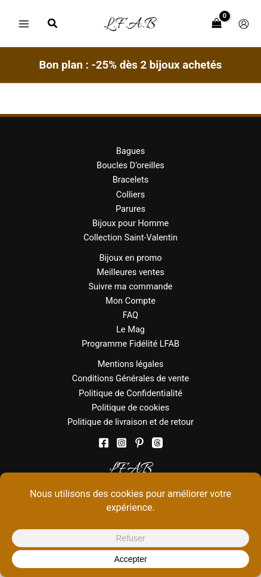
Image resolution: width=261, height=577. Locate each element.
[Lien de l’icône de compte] (243, 23)
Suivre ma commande (130, 286)
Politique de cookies (131, 407)
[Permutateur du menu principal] (24, 23)
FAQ (130, 315)
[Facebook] (103, 442)
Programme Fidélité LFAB (130, 343)
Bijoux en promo (130, 257)
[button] (53, 24)
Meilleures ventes (130, 272)
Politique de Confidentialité (130, 393)
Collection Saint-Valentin (130, 237)
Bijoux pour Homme (130, 223)
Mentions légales (131, 364)
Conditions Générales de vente (130, 378)
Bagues (130, 151)
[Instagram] (121, 442)
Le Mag (130, 329)
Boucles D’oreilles (130, 165)
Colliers (130, 194)
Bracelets (131, 179)
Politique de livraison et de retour (130, 421)
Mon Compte (130, 300)
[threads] (157, 442)
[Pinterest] (139, 442)
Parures (130, 208)
